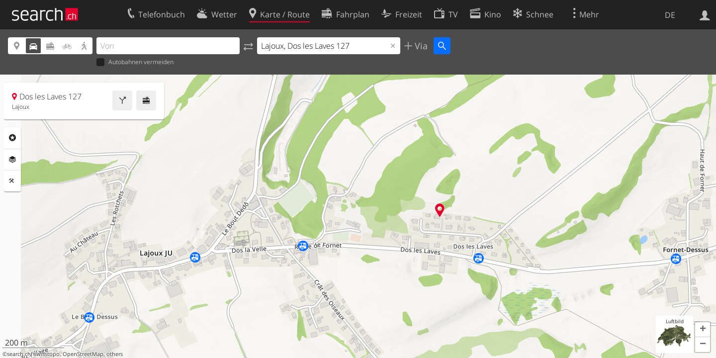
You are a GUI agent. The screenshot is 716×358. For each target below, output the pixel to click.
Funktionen (12, 181)
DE (670, 14)
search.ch (19, 354)
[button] (702, 329)
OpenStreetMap (83, 354)
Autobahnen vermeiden (135, 62)
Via (420, 46)
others (114, 354)
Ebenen (12, 159)
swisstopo (47, 354)
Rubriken (12, 137)
